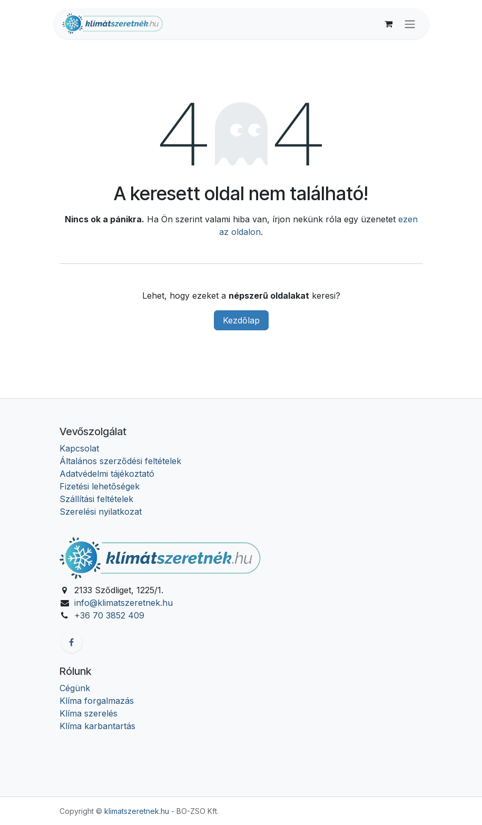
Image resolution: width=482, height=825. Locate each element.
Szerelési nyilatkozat (101, 511)
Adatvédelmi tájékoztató (107, 473)
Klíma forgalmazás (97, 700)
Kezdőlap (241, 320)
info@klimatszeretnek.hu (123, 602)
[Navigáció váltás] (409, 24)
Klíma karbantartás (97, 726)
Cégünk (75, 688)
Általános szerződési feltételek (120, 461)
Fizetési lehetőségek (100, 486)
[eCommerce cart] (388, 23)
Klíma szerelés (88, 713)
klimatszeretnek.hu (136, 811)
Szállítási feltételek (96, 499)
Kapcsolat (79, 448)
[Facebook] (71, 642)
